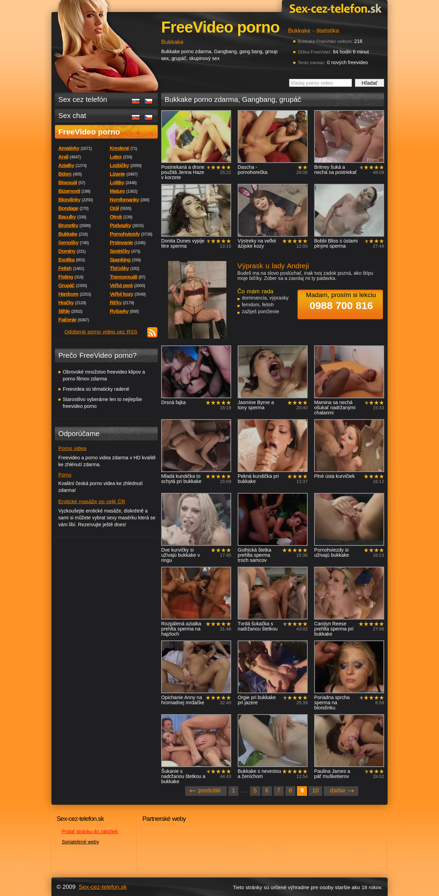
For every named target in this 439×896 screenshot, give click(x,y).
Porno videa (72, 448)
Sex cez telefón (82, 99)
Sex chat (72, 115)
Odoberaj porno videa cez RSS (101, 331)
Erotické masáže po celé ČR (91, 501)
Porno (64, 475)
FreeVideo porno (89, 131)
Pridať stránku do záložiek (90, 831)
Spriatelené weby (80, 842)
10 (315, 790)
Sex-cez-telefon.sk (334, 8)
